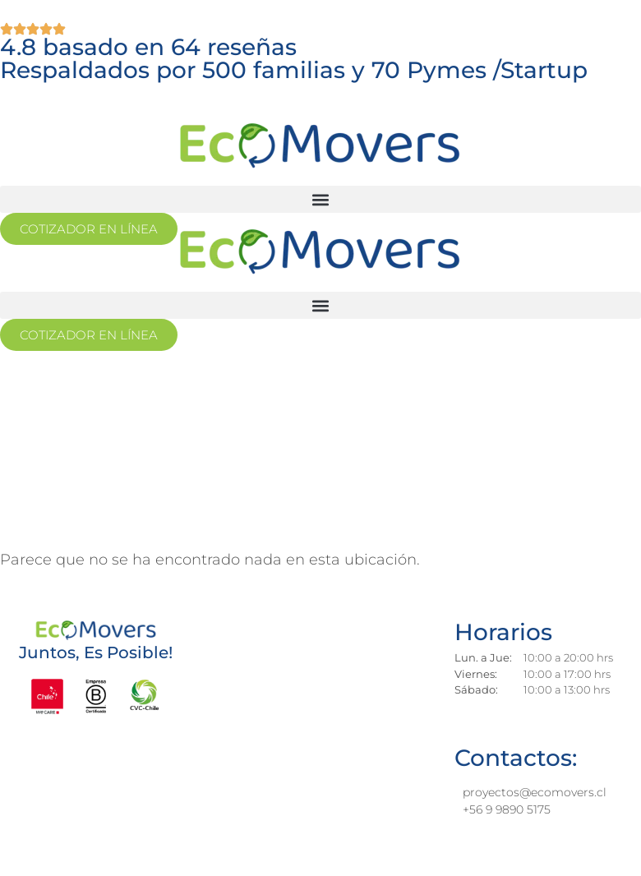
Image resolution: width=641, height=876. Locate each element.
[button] (320, 199)
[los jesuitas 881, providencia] (310, 727)
